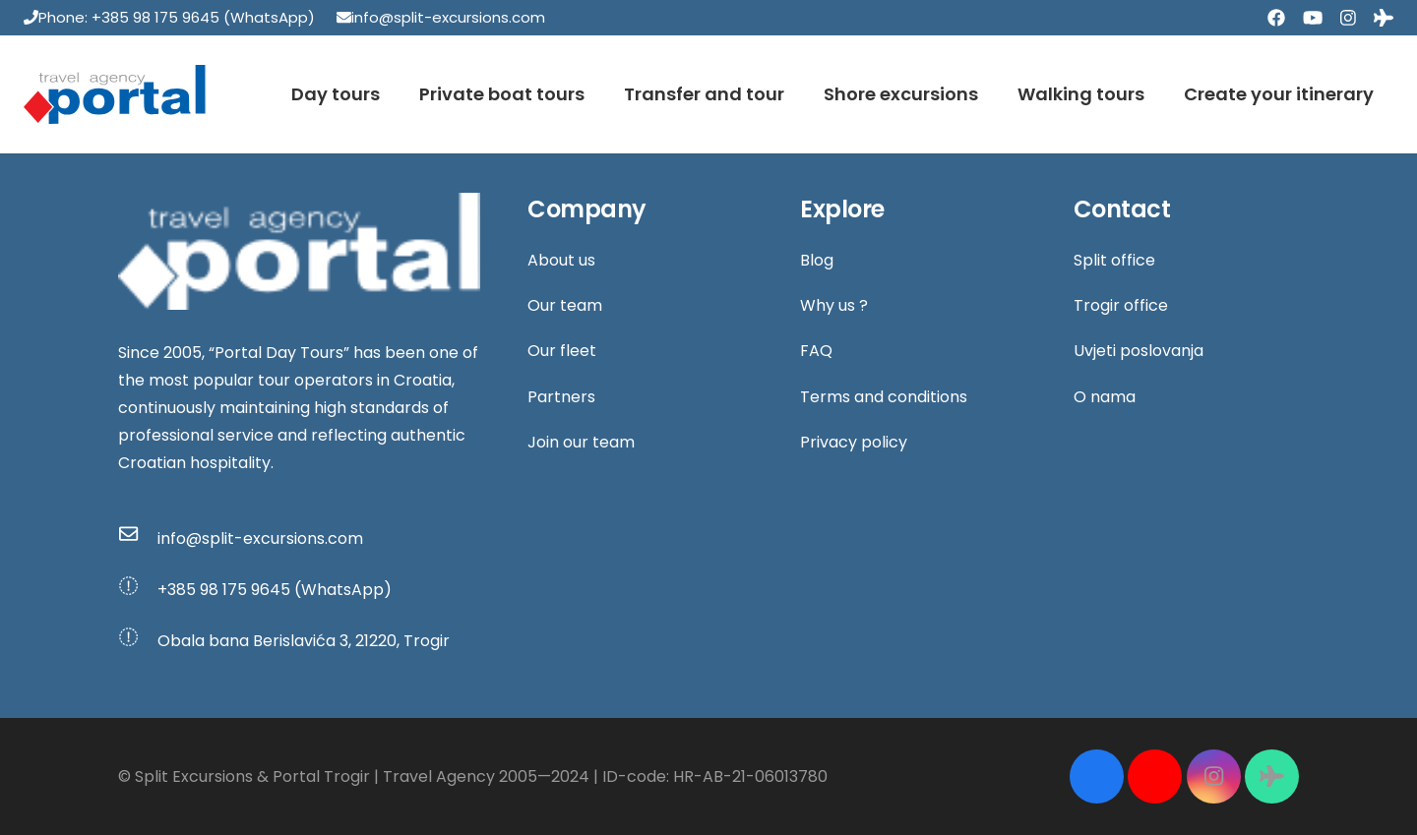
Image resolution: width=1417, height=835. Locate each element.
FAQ (816, 350)
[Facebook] (1276, 18)
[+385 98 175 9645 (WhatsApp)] (137, 590)
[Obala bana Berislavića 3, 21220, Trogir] (137, 641)
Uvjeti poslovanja (1138, 350)
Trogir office (1121, 305)
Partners (561, 397)
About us (561, 260)
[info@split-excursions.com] (137, 538)
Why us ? (834, 305)
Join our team (581, 442)
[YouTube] (1313, 18)
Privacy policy (853, 442)
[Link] (115, 94)
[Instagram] (1348, 18)
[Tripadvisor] (1383, 18)
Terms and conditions (883, 397)
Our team (564, 305)
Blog (816, 260)
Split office (1114, 260)
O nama (1105, 397)
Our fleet (561, 350)
